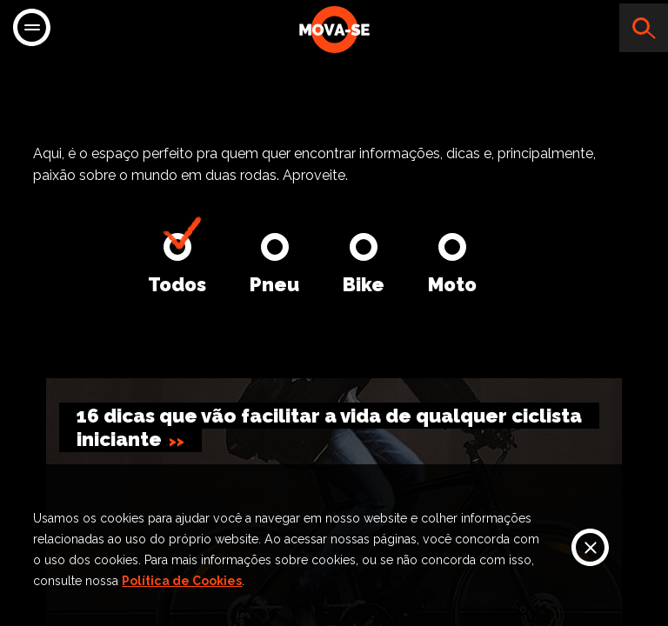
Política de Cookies (182, 581)
